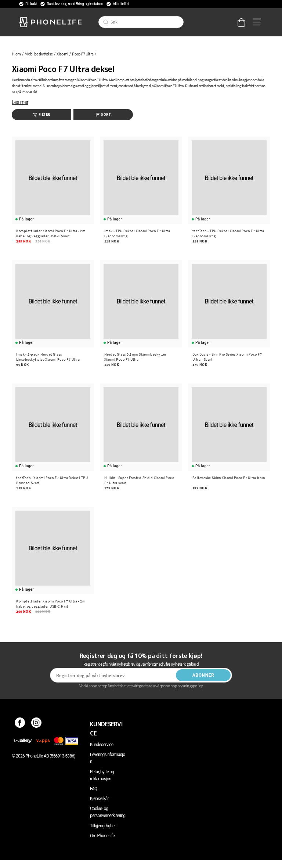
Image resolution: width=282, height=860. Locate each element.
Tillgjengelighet (103, 825)
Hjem (16, 54)
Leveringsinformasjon (107, 758)
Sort (103, 114)
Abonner (203, 675)
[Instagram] (36, 724)
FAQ (93, 788)
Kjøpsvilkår (99, 798)
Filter (41, 114)
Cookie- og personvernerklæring (107, 812)
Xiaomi (62, 54)
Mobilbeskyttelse (39, 54)
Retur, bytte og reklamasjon (102, 775)
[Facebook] (20, 724)
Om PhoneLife (102, 835)
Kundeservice (101, 744)
